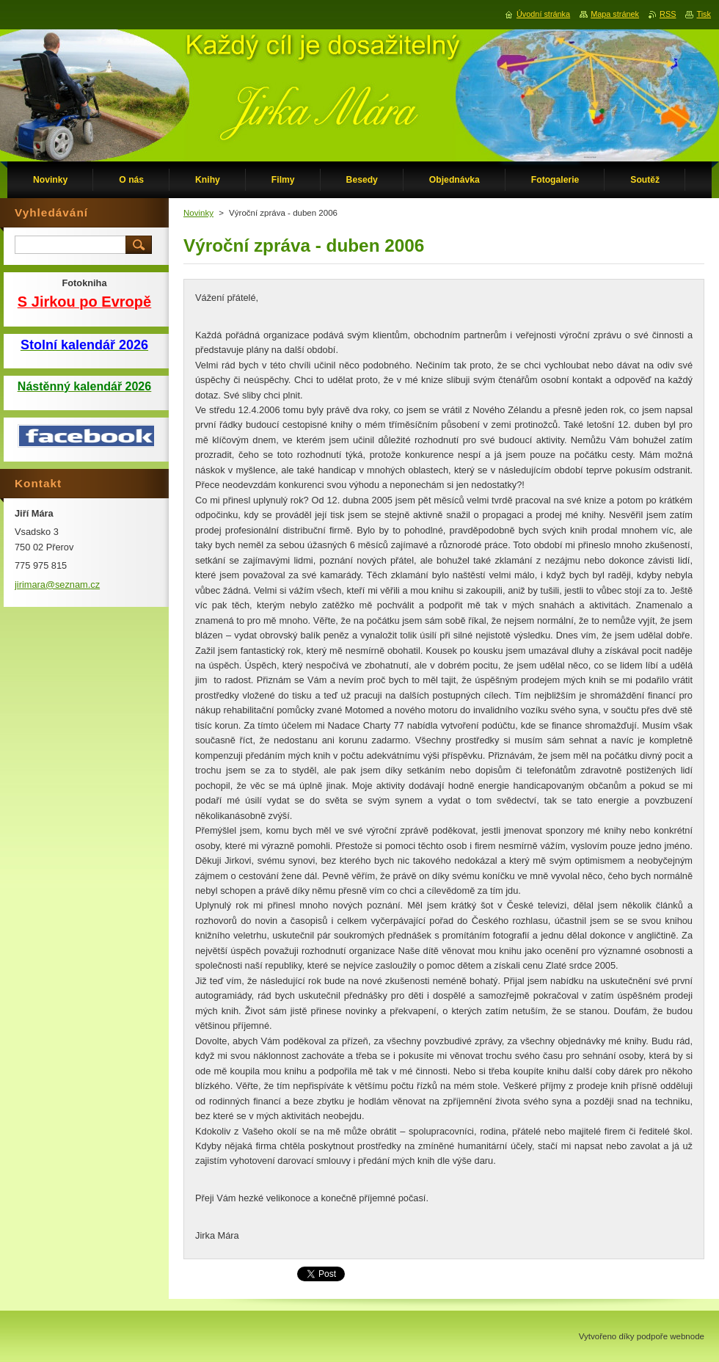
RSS (668, 14)
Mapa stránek (615, 14)
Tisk (703, 14)
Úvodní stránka (543, 14)
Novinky (198, 212)
